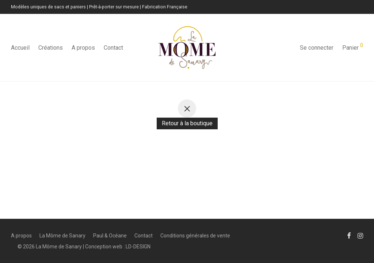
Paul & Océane (110, 236)
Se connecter (316, 47)
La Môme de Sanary (62, 236)
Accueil (20, 47)
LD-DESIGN (138, 246)
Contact (113, 47)
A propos (83, 47)
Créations (50, 47)
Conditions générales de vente (195, 236)
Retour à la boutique (187, 123)
